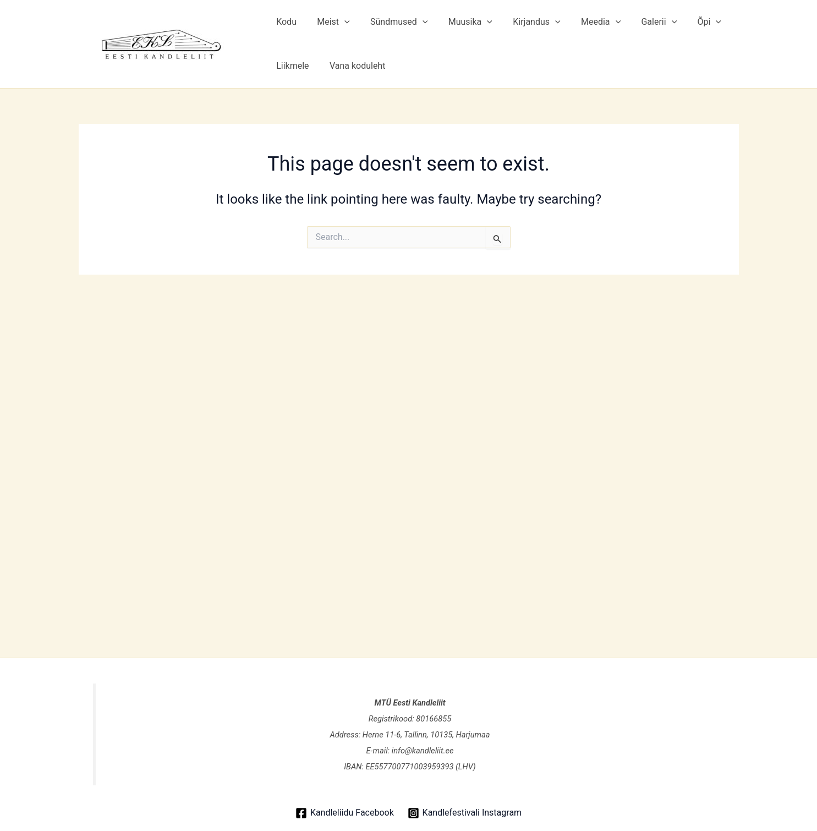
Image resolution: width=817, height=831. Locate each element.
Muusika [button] (460, 22)
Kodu (285, 22)
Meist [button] (328, 22)
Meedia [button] (585, 22)
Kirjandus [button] (523, 22)
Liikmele (291, 66)
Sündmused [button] (391, 22)
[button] (340, 22)
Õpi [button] (687, 22)
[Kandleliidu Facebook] (344, 813)
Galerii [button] (640, 22)
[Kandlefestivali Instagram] (464, 813)
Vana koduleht (353, 66)
